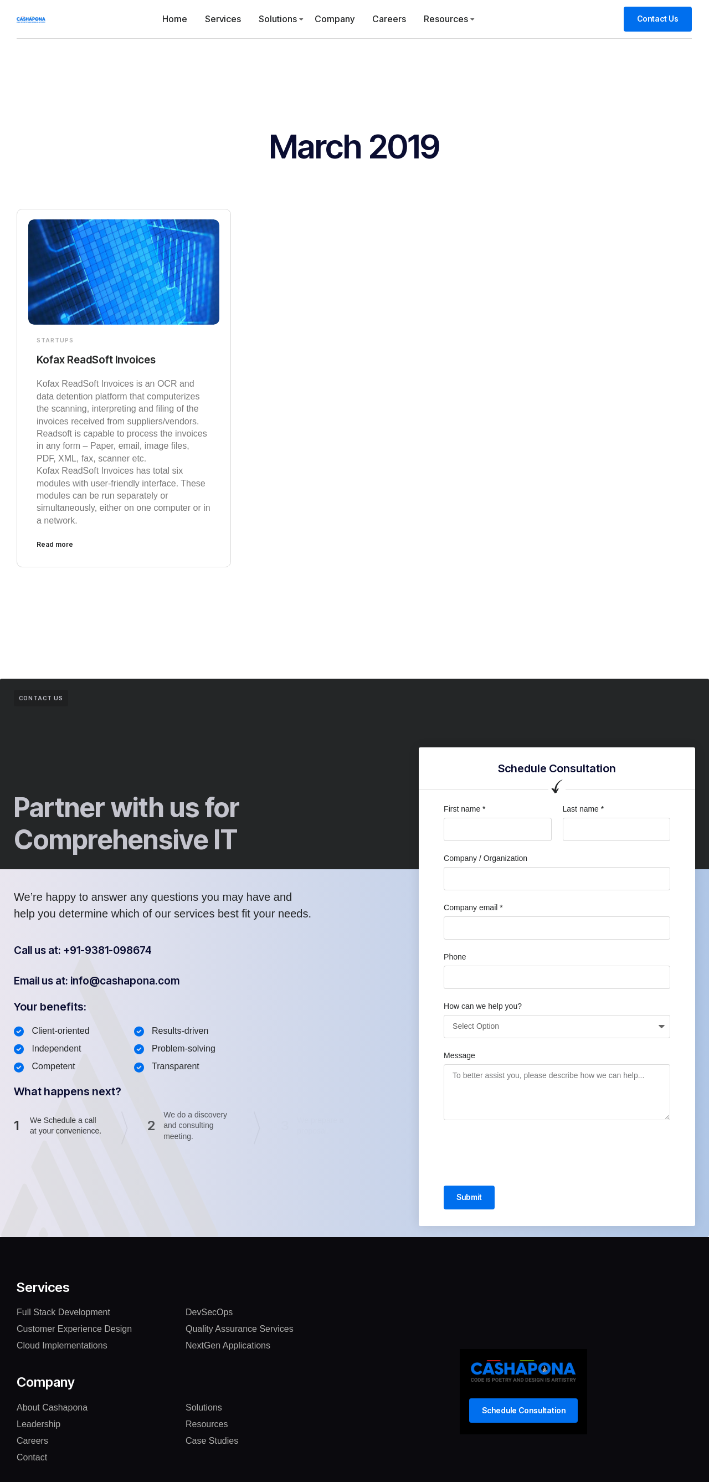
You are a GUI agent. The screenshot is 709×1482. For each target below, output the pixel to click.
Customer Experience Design (74, 1329)
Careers (389, 18)
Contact (32, 1457)
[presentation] (528, 1152)
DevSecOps (209, 1312)
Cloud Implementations (62, 1346)
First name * (464, 808)
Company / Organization (485, 857)
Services (223, 18)
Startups (55, 340)
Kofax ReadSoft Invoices (100, 359)
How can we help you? (483, 1005)
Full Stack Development (63, 1312)
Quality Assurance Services (240, 1329)
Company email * (473, 906)
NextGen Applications (228, 1346)
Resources (446, 18)
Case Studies (212, 1440)
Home (174, 18)
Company (334, 18)
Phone (455, 956)
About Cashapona (52, 1407)
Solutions (278, 18)
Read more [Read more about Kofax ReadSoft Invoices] (55, 544)
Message (459, 1054)
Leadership (38, 1424)
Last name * (583, 808)
